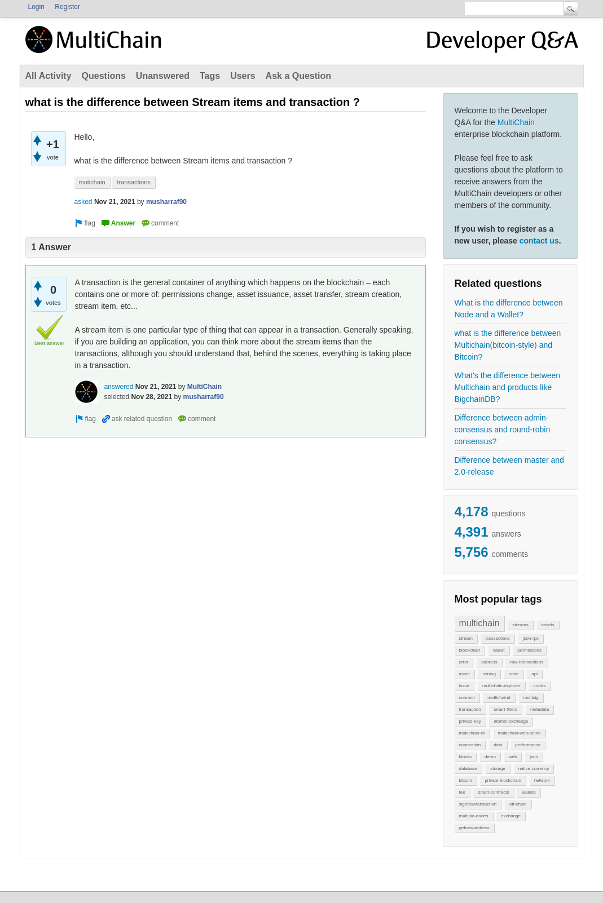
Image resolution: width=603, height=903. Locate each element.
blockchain (470, 650)
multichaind (498, 697)
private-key (470, 721)
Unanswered (163, 76)
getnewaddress (474, 827)
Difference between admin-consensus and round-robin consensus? (503, 429)
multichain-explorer (501, 685)
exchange (511, 815)
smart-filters (505, 709)
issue (464, 685)
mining (489, 673)
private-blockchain (503, 780)
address (489, 662)
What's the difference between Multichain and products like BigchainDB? (508, 387)
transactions (498, 638)
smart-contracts (493, 792)
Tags (210, 76)
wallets (528, 792)
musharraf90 (166, 202)
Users (242, 76)
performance (527, 744)
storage (497, 768)
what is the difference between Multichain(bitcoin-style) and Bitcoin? (508, 345)
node (514, 673)
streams (520, 624)
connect (467, 697)
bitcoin (465, 780)
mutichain (92, 182)
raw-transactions (526, 662)
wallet (498, 650)
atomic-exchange (511, 721)
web (513, 756)
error (464, 662)
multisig (531, 697)
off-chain (518, 804)
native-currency (533, 768)
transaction (470, 709)
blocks (465, 756)
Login (36, 7)
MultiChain (516, 122)
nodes (539, 685)
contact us (539, 240)
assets (548, 624)
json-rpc (531, 638)
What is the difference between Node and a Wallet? (509, 308)
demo (490, 756)
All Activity (48, 76)
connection (470, 744)
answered (118, 387)
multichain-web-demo (519, 733)
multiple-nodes (473, 815)
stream (466, 638)
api (534, 673)
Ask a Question (298, 76)
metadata (539, 709)
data (498, 744)
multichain (479, 623)
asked (83, 202)
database (468, 768)
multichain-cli (472, 733)
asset (464, 673)
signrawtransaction (478, 804)
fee (462, 792)
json (534, 756)
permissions (529, 650)
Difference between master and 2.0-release (509, 465)
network (542, 780)
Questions (104, 76)
